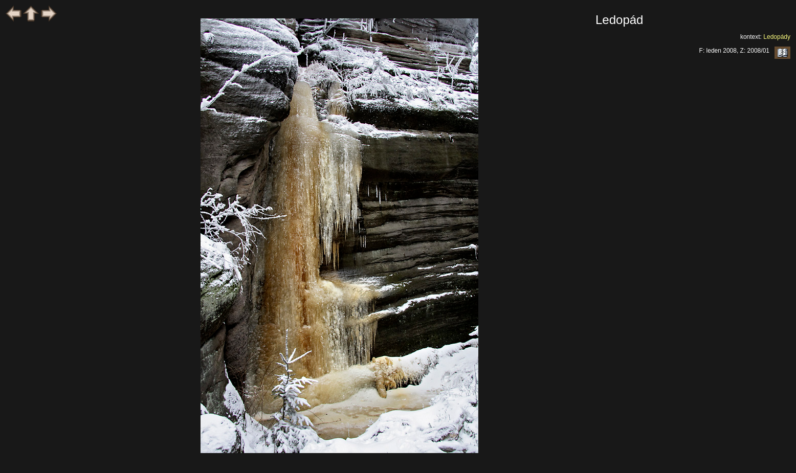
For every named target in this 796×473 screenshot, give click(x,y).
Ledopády (776, 36)
